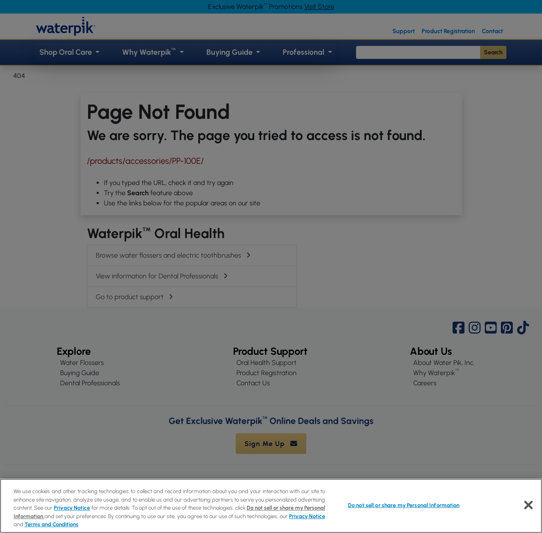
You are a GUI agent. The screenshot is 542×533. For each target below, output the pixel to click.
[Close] (528, 505)
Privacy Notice (72, 508)
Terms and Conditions (51, 524)
